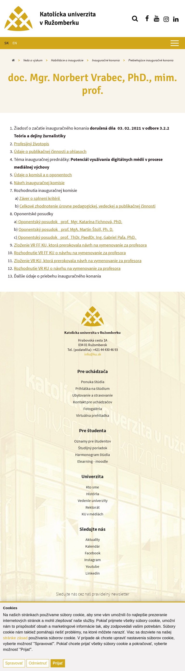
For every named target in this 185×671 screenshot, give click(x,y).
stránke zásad (15, 638)
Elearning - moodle (92, 461)
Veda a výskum (32, 60)
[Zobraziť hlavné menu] (175, 43)
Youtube (92, 566)
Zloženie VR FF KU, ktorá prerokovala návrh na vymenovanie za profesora (80, 245)
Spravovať (14, 663)
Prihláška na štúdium (92, 388)
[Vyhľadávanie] (135, 18)
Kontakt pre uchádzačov (92, 401)
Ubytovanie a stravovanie (92, 395)
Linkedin (93, 573)
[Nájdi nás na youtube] (156, 18)
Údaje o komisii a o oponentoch (43, 174)
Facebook (92, 553)
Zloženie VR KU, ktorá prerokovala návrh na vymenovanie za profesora (77, 260)
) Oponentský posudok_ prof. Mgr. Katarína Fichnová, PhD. (69, 221)
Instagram (92, 559)
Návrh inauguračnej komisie (39, 182)
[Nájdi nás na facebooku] (147, 18)
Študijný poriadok (92, 447)
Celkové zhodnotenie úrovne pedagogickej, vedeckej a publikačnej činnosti (87, 206)
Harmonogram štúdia (92, 454)
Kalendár (92, 546)
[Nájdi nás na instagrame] (166, 18)
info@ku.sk (92, 354)
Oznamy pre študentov (92, 441)
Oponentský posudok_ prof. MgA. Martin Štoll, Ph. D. (66, 229)
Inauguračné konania (106, 60)
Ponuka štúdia (92, 381)
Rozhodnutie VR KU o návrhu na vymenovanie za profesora (67, 268)
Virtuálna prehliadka (92, 415)
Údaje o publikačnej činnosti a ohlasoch (50, 151)
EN (15, 42)
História (92, 493)
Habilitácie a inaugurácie (67, 60)
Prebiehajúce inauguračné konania (150, 60)
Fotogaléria (92, 408)
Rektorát (92, 507)
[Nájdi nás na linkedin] (176, 18)
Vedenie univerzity (92, 500)
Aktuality (93, 539)
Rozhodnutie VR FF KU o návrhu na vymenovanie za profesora (70, 252)
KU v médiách (92, 514)
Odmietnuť (38, 663)
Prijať (58, 663)
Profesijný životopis (31, 143)
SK (6, 42)
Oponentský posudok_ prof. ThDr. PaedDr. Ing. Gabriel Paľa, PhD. (77, 237)
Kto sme (92, 487)
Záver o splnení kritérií (40, 198)
